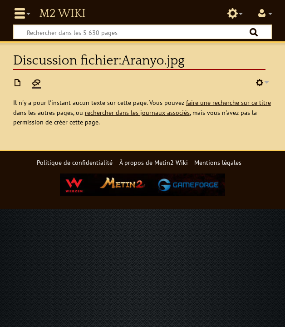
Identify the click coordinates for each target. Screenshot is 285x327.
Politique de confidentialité (75, 162)
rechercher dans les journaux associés (137, 112)
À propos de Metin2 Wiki (153, 162)
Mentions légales (217, 162)
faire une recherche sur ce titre (228, 102)
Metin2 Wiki (62, 13)
